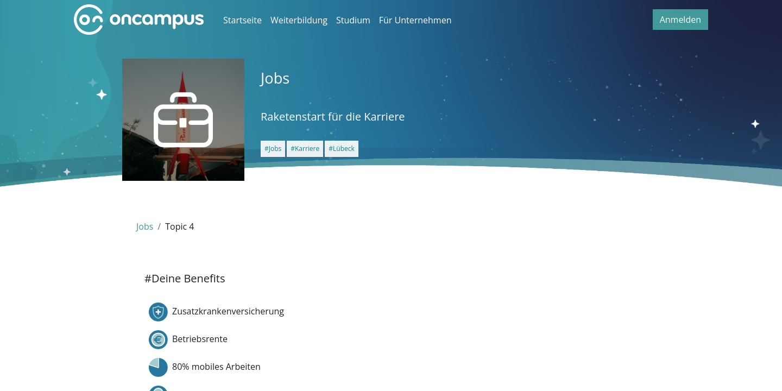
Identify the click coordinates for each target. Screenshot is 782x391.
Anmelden (680, 20)
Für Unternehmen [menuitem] (415, 20)
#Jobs (272, 148)
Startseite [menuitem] (242, 20)
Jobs (144, 226)
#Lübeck (342, 148)
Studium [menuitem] (353, 20)
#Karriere (305, 148)
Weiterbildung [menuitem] (298, 20)
